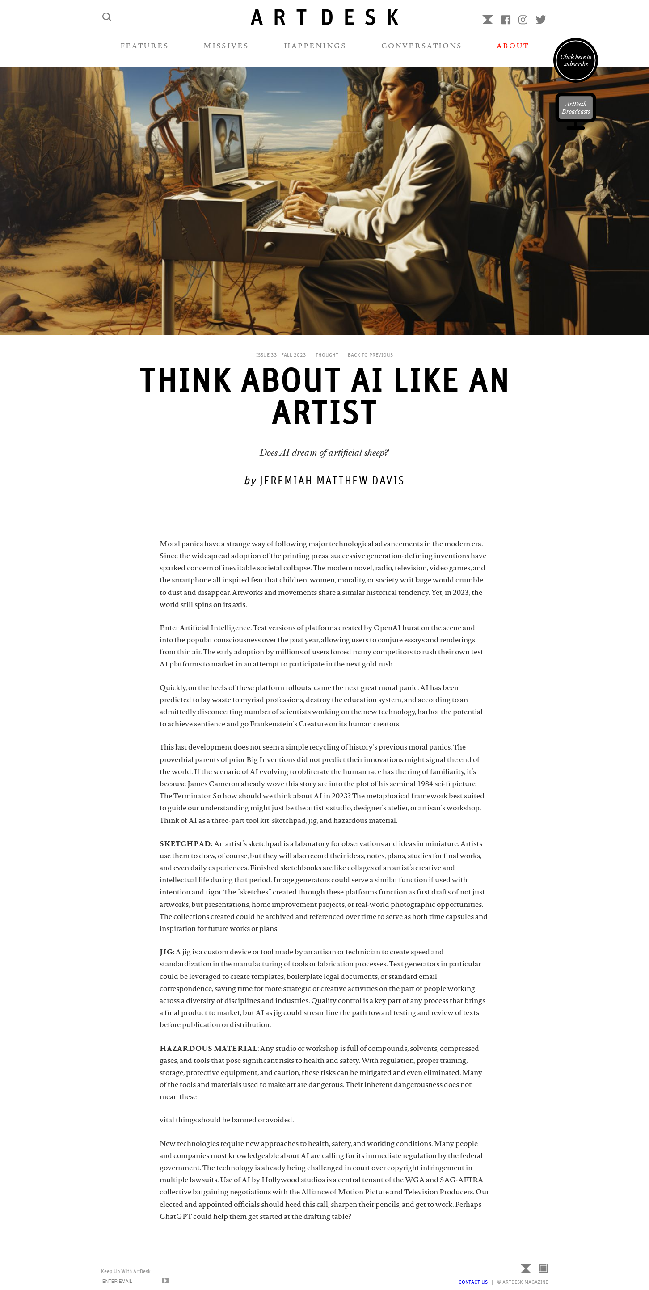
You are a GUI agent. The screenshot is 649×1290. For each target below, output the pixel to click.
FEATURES (144, 52)
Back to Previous (370, 355)
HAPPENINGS (315, 52)
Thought (327, 355)
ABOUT (513, 52)
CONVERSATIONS (421, 52)
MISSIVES (226, 52)
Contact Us (473, 1282)
